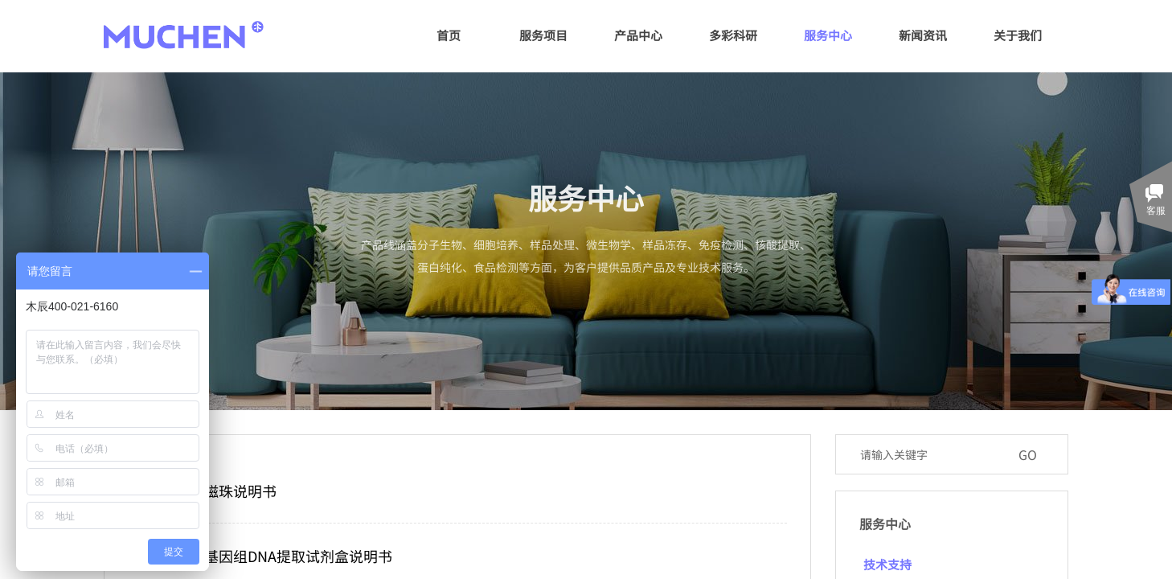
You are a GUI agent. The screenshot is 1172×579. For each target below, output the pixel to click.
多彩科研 (733, 35)
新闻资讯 (923, 35)
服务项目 (543, 35)
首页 (448, 35)
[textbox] (930, 454)
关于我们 (1018, 35)
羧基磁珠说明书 (226, 490)
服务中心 (828, 35)
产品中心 (638, 35)
